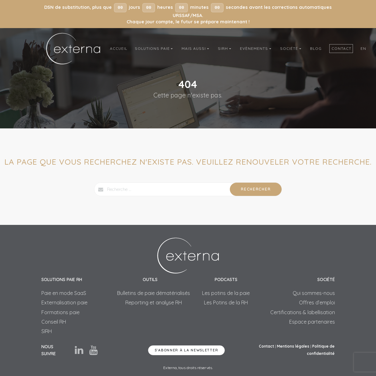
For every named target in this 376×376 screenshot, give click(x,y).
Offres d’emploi (317, 302)
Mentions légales (293, 346)
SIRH (225, 48)
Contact (341, 48)
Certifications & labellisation (302, 312)
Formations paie (60, 312)
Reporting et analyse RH (153, 302)
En (363, 48)
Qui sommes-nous (314, 293)
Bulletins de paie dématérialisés (153, 293)
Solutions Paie (154, 48)
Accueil (118, 48)
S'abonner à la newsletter (186, 350)
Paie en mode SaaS (63, 293)
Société (291, 48)
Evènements (256, 48)
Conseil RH (53, 322)
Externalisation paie (64, 302)
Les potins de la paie (226, 293)
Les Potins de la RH (226, 302)
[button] (188, 14)
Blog (316, 48)
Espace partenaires (312, 322)
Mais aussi (196, 48)
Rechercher (256, 189)
